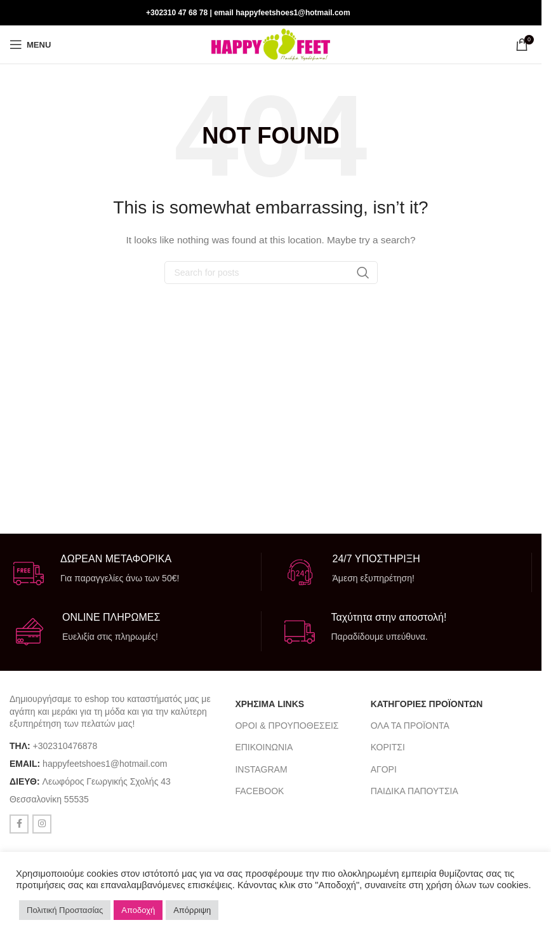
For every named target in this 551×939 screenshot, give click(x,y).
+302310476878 (65, 746)
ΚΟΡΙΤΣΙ (388, 747)
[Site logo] (270, 44)
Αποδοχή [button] (138, 910)
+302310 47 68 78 (177, 12)
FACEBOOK (259, 791)
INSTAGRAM (261, 769)
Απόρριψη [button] (192, 910)
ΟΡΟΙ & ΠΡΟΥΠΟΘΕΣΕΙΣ (286, 725)
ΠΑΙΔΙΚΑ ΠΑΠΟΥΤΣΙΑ (414, 791)
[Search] (271, 272)
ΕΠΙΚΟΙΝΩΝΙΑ (264, 747)
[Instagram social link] (523, 12)
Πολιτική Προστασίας (65, 910)
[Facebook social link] (507, 12)
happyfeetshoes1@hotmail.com (105, 764)
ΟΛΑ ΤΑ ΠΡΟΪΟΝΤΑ (410, 725)
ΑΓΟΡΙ (384, 769)
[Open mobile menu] (30, 44)
